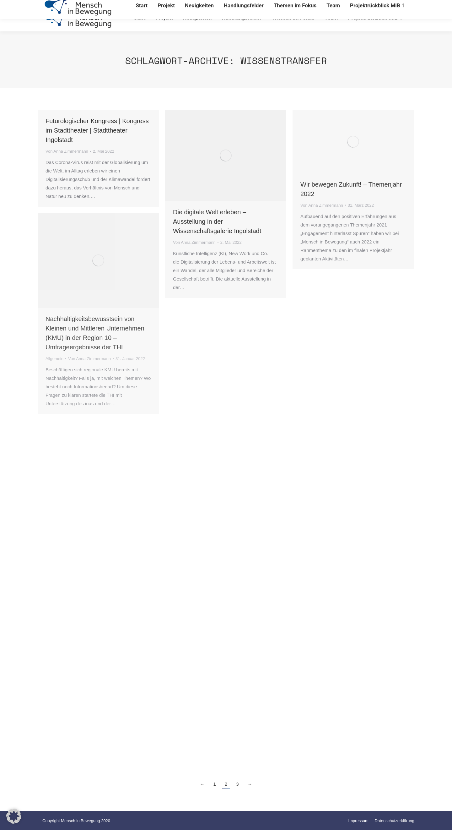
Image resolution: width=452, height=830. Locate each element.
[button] (14, 816)
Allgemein (54, 358)
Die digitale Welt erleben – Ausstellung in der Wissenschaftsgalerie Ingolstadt (217, 221)
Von (67, 151)
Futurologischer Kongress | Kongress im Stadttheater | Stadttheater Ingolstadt (97, 130)
